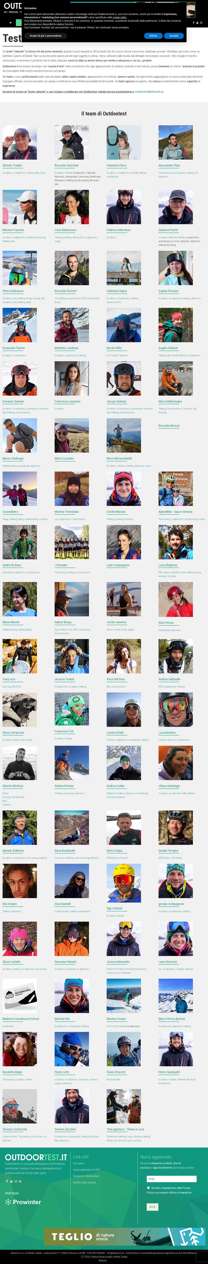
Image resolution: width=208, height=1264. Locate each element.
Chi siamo (78, 1163)
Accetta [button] (174, 35)
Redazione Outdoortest (86, 1176)
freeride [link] (181, 237)
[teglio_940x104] (124, 1236)
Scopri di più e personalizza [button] (45, 35)
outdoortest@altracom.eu (149, 91)
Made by (103, 1260)
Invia (152, 1207)
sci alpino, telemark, (168, 237)
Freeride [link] (68, 172)
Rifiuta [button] (153, 35)
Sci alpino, (60, 172)
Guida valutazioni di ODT (86, 1169)
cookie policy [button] (119, 17)
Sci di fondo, (113, 1026)
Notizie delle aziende (84, 1182)
